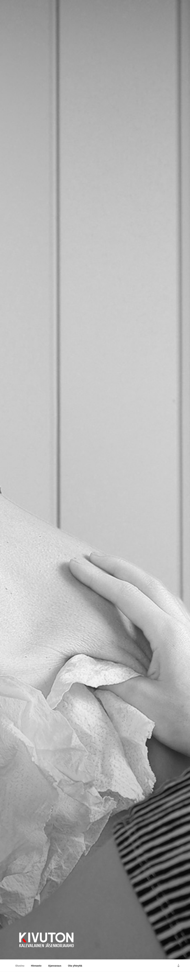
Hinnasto (36, 965)
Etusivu (20, 965)
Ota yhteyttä (75, 965)
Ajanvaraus (54, 965)
